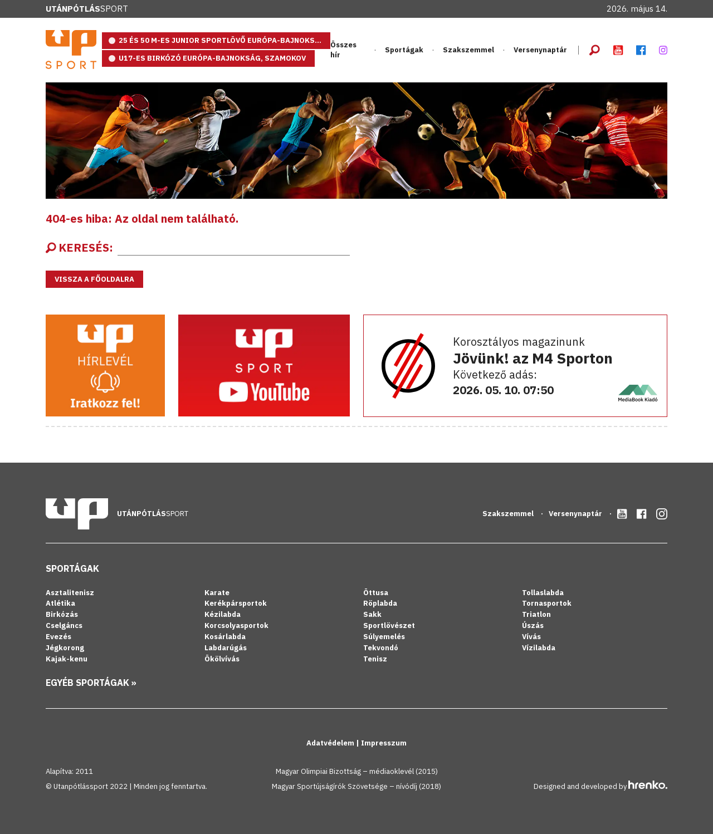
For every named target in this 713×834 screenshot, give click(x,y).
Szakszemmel (468, 50)
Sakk (372, 614)
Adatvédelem (331, 743)
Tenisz (375, 659)
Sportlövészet (389, 625)
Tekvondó (380, 648)
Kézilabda (222, 614)
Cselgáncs (64, 625)
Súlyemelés (384, 636)
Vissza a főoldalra (94, 279)
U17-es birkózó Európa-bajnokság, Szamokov (212, 58)
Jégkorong (65, 648)
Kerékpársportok (235, 603)
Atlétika (60, 603)
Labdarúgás (225, 648)
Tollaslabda (543, 592)
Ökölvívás (222, 659)
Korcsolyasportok (236, 625)
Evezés (58, 636)
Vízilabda (538, 648)
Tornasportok (547, 603)
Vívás (531, 636)
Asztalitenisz (70, 592)
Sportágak (404, 50)
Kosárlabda (225, 636)
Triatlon (536, 614)
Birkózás (62, 614)
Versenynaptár (540, 50)
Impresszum (384, 743)
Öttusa (375, 592)
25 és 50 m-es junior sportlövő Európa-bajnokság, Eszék (224, 40)
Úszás (533, 625)
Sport (87, 8)
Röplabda (380, 603)
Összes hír (343, 50)
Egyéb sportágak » (91, 682)
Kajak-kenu (66, 659)
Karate (216, 592)
